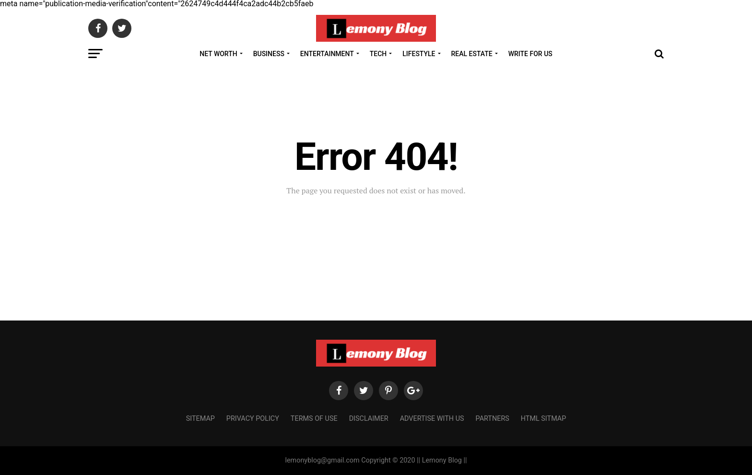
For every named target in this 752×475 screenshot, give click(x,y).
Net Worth (218, 54)
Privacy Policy (252, 419)
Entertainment (327, 54)
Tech (378, 54)
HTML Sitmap (543, 419)
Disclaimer (368, 419)
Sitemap (200, 419)
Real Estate (472, 54)
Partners (492, 419)
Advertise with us (432, 419)
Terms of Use (314, 419)
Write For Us (530, 54)
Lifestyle (418, 54)
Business (268, 54)
